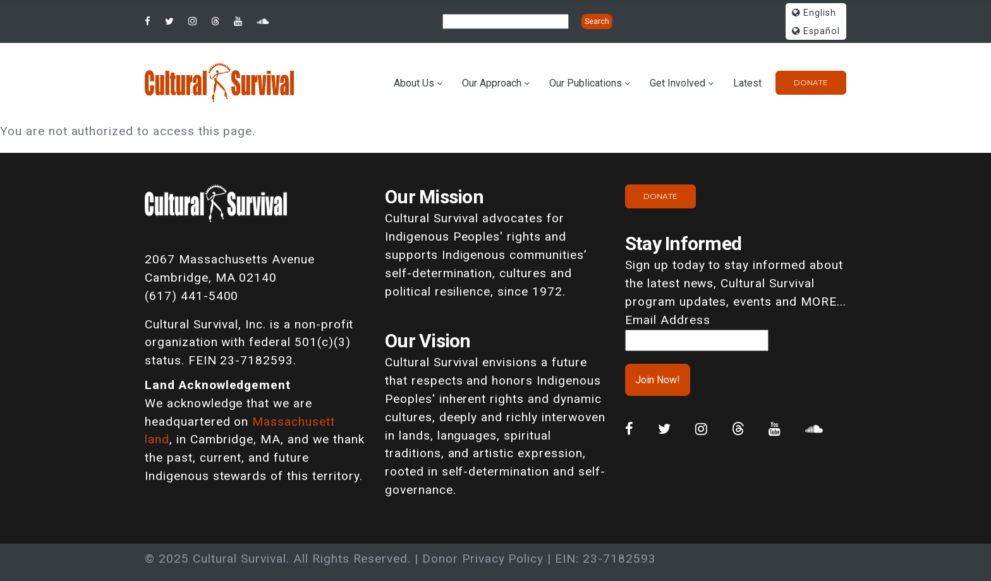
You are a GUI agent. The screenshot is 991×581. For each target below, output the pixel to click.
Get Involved (677, 83)
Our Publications (585, 83)
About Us (414, 83)
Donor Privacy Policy (483, 558)
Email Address (667, 320)
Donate (811, 82)
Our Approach (491, 83)
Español (816, 31)
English (814, 13)
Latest (747, 83)
